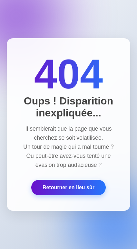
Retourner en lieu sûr (68, 187)
